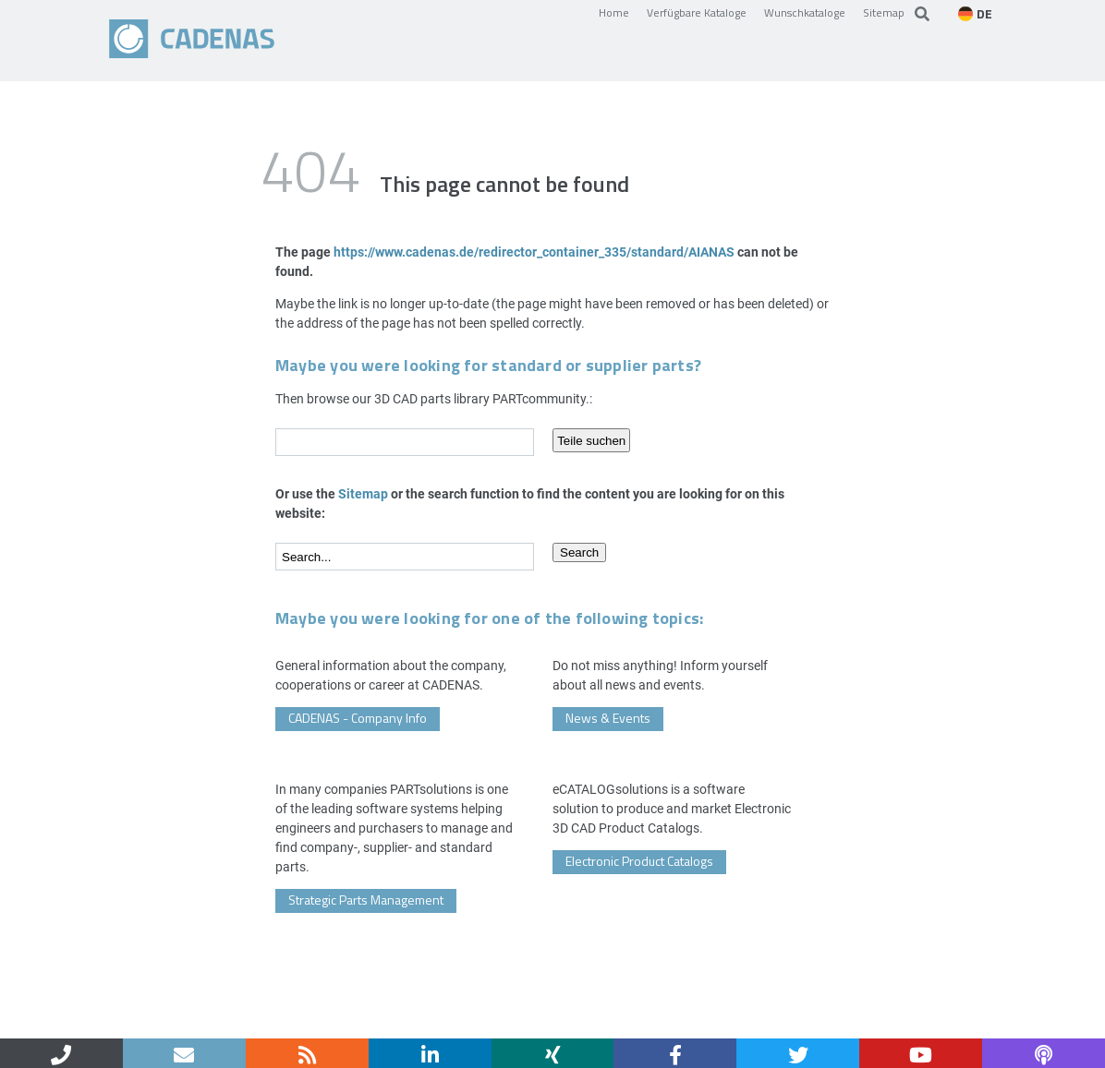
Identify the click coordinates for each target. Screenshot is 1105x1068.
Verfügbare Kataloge (697, 12)
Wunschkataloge (804, 12)
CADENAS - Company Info (357, 717)
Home (614, 12)
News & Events (607, 717)
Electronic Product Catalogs (639, 861)
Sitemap (884, 12)
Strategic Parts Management (365, 899)
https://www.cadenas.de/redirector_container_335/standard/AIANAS (534, 251)
